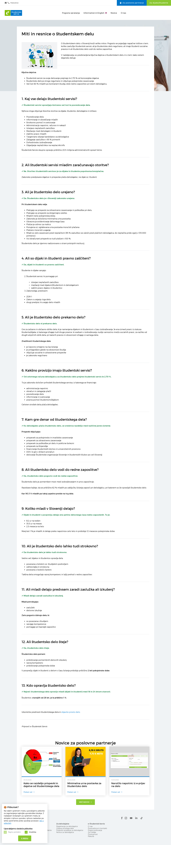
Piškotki (91, 836)
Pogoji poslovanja (95, 830)
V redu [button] (24, 838)
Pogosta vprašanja (71, 13)
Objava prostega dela (65, 828)
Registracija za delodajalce (67, 826)
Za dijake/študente (159, 3)
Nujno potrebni (14, 832)
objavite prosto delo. (70, 712)
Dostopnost (93, 834)
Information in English (95, 13)
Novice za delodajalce (65, 832)
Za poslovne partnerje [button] (132, 3)
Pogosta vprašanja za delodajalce (69, 830)
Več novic (85, 802)
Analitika (32, 832)
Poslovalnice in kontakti (97, 828)
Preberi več (29, 792)
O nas (123, 13)
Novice (114, 13)
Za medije (92, 832)
